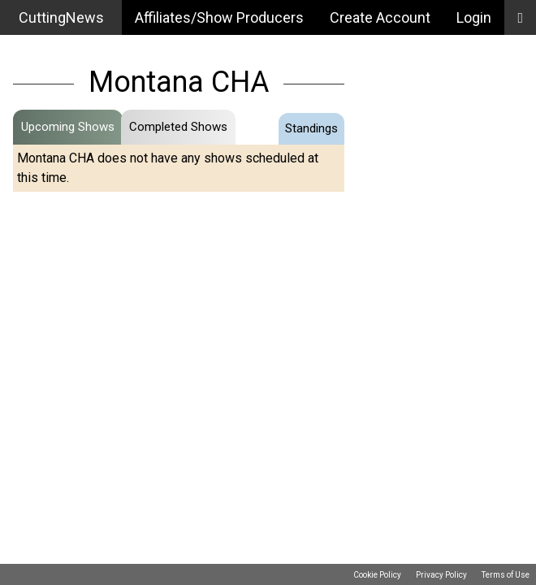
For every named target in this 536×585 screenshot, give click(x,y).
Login (473, 17)
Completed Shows (178, 126)
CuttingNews (61, 17)
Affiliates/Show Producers (219, 17)
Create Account (380, 17)
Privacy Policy (441, 574)
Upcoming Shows (68, 126)
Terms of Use (506, 574)
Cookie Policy (377, 574)
